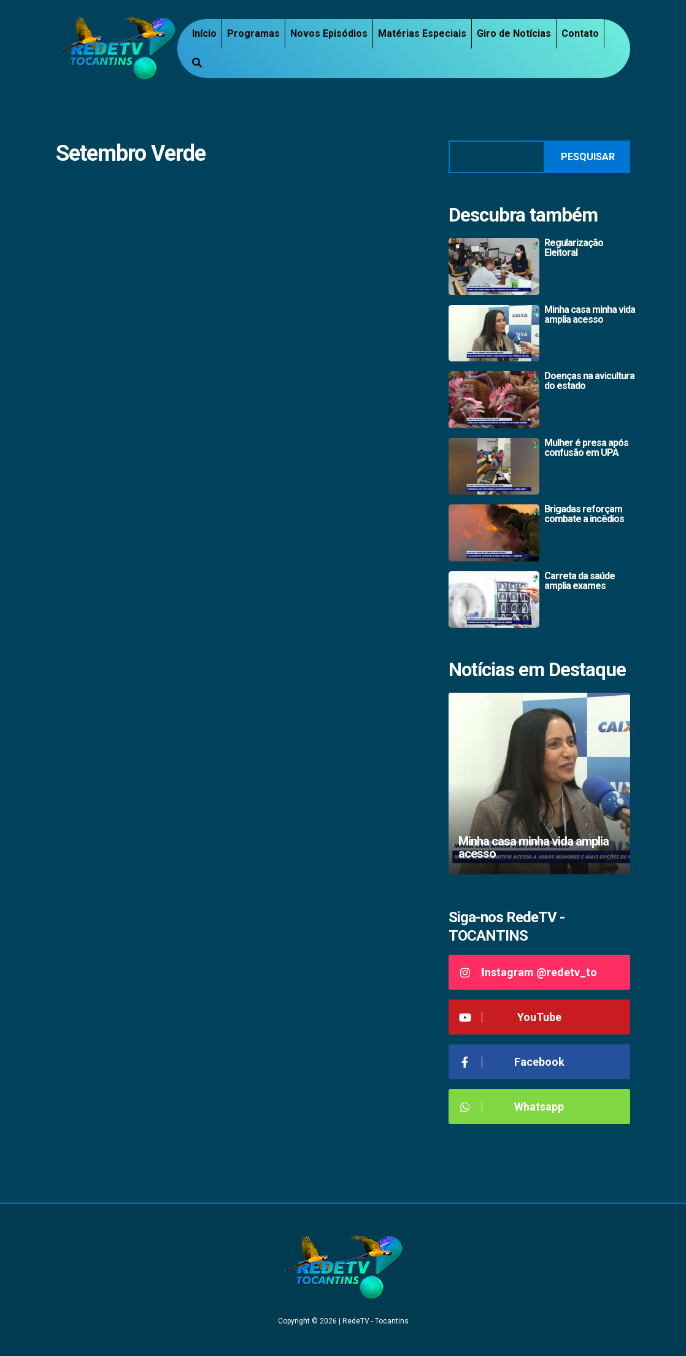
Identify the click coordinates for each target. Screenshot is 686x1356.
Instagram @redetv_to (527, 972)
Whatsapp (511, 1106)
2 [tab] (477, 705)
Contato (580, 33)
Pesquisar (588, 157)
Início (204, 33)
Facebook (511, 1061)
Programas (253, 33)
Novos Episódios (329, 33)
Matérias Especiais (422, 33)
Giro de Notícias (514, 33)
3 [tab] (490, 705)
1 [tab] (464, 705)
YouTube (509, 1017)
